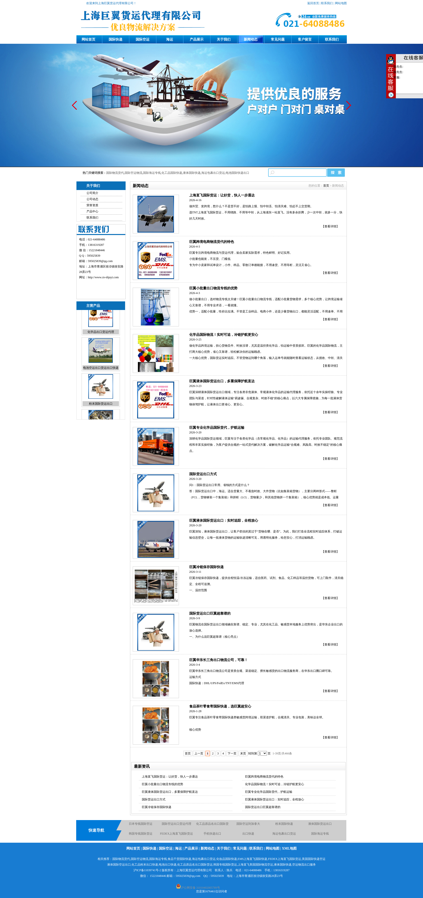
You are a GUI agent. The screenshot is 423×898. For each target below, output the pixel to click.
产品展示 (197, 39)
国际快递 (115, 39)
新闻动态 (251, 39)
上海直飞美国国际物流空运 (255, 864)
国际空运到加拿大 (248, 826)
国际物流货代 (115, 173)
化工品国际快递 (171, 173)
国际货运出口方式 (203, 474)
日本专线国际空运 (140, 826)
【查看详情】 (330, 226)
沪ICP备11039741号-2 (147, 870)
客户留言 (305, 39)
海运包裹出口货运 (213, 173)
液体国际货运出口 (320, 826)
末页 (243, 753)
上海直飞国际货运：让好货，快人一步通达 (222, 195)
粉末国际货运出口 (101, 414)
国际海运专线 (152, 173)
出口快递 (248, 836)
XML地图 (289, 848)
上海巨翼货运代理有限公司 (194, 870)
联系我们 (327, 3)
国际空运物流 (133, 173)
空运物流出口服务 (304, 864)
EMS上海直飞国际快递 (252, 859)
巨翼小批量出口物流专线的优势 (213, 288)
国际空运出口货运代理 (176, 826)
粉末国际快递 (284, 826)
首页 (326, 185)
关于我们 (224, 39)
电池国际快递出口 (237, 173)
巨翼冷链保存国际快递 (206, 567)
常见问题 (278, 39)
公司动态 (92, 199)
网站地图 (341, 3)
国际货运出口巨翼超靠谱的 (210, 613)
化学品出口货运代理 (101, 342)
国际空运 (142, 39)
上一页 (198, 753)
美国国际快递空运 (313, 859)
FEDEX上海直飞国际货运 (176, 836)
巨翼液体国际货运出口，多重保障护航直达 (222, 381)
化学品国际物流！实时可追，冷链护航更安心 (223, 335)
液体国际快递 (192, 173)
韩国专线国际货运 (140, 836)
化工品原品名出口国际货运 (195, 864)
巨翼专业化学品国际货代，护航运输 (216, 427)
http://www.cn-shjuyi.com (103, 277)
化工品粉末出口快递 (144, 864)
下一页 (232, 753)
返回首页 (313, 3)
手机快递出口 (212, 836)
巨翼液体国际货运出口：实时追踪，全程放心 (223, 520)
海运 (169, 39)
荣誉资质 (92, 205)
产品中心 (92, 211)
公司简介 (92, 193)
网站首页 (88, 39)
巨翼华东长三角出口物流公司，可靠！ (218, 660)
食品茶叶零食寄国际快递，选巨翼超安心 (220, 706)
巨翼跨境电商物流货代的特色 (211, 242)
